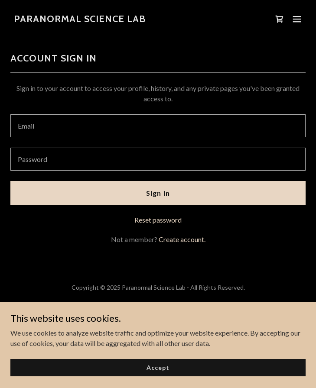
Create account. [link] (182, 239)
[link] (80, 19)
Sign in (157, 193)
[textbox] (158, 125)
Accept (158, 367)
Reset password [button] (158, 220)
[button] (297, 19)
